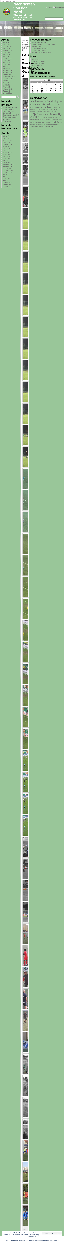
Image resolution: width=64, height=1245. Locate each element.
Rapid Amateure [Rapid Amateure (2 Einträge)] (44, 114)
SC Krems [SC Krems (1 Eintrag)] (48, 117)
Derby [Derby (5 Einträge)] (46, 104)
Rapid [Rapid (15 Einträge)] (34, 114)
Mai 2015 (6, 56)
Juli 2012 (6, 81)
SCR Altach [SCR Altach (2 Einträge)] (55, 117)
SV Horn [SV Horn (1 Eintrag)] (32, 122)
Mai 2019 (6, 44)
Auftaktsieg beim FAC (10, 107)
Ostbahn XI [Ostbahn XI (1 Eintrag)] (48, 111)
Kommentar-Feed (38, 63)
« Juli (32, 94)
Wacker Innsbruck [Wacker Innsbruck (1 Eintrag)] (34, 124)
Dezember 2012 (8, 71)
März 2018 (6, 48)
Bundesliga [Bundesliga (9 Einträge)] (53, 101)
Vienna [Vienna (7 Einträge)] (55, 121)
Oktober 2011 (7, 91)
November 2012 (8, 73)
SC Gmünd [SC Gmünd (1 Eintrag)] (42, 117)
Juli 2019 (6, 42)
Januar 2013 (7, 69)
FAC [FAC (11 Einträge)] (45, 107)
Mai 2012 (6, 83)
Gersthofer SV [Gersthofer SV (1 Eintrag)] (33, 109)
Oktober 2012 (7, 75)
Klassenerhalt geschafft (11, 115)
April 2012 (6, 85)
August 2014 (7, 58)
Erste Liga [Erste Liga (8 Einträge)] (54, 104)
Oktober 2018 (7, 46)
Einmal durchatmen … (11, 117)
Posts (50, 7)
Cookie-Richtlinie (54, 1240)
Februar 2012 (7, 89)
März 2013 (6, 67)
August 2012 (7, 79)
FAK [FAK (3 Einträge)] (49, 107)
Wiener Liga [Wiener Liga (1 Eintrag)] (42, 124)
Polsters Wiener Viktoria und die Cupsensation (8, 111)
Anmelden (35, 59)
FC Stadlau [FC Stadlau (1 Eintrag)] (54, 107)
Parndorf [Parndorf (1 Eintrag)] (54, 111)
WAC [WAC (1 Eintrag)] (61, 122)
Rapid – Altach (27, 42)
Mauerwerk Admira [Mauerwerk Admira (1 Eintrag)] (41, 111)
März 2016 (6, 54)
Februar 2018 (7, 50)
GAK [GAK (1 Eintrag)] (59, 107)
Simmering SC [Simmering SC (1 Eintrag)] (37, 119)
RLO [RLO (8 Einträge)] (36, 117)
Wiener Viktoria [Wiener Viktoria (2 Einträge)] (44, 126)
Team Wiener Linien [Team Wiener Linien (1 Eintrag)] (39, 122)
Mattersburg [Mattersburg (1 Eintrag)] (33, 111)
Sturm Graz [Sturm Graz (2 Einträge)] (58, 119)
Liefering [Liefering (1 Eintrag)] (50, 109)
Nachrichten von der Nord (24, 8)
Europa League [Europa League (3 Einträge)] (36, 107)
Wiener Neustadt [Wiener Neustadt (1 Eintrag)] (50, 124)
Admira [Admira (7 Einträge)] (34, 101)
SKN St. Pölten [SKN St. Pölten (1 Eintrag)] (45, 119)
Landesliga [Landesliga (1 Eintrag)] (45, 109)
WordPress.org (37, 65)
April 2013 (6, 65)
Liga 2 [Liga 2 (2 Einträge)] (55, 109)
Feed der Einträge (38, 61)
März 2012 (6, 87)
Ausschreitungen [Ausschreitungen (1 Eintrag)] (42, 101)
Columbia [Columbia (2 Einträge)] (37, 104)
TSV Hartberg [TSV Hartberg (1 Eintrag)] (48, 122)
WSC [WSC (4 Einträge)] (51, 126)
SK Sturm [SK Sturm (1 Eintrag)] (51, 119)
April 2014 (6, 60)
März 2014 (6, 63)
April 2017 (6, 52)
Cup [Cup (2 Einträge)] (41, 104)
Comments (59, 7)
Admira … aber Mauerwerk (8, 120)
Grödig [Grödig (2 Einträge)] (40, 109)
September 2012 (8, 77)
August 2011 (7, 93)
